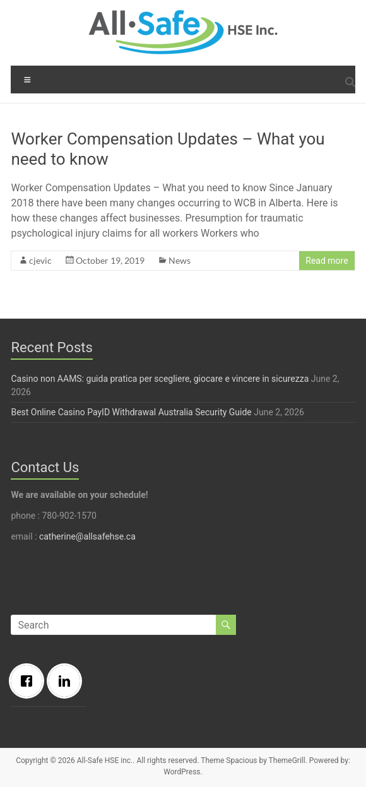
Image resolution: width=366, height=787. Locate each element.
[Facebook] (30, 681)
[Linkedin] (67, 681)
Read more (326, 261)
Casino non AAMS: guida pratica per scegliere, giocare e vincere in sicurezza (160, 379)
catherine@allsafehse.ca (87, 536)
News (179, 260)
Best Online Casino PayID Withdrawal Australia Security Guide (131, 412)
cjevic (40, 260)
